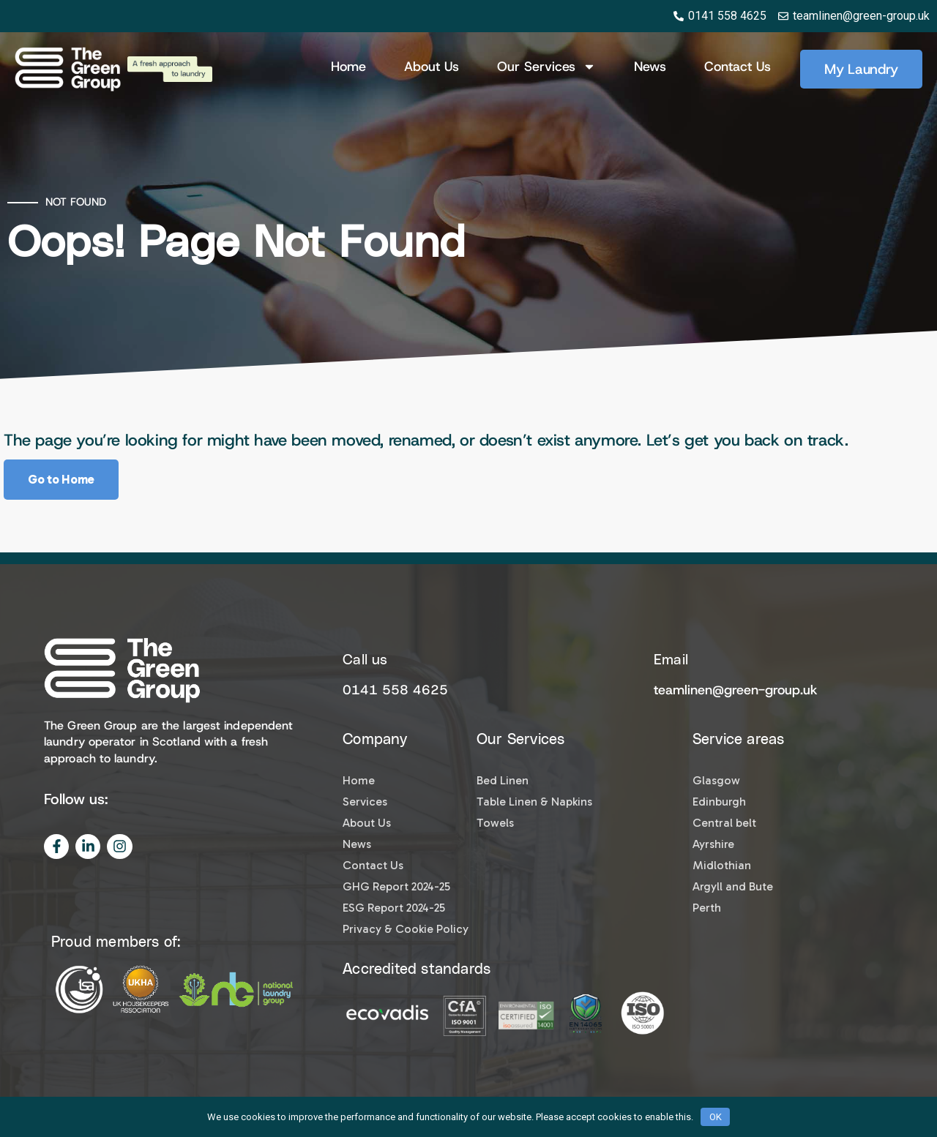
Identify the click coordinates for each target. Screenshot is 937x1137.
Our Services (546, 66)
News (650, 66)
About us (431, 66)
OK (715, 1116)
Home (348, 66)
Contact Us (737, 66)
